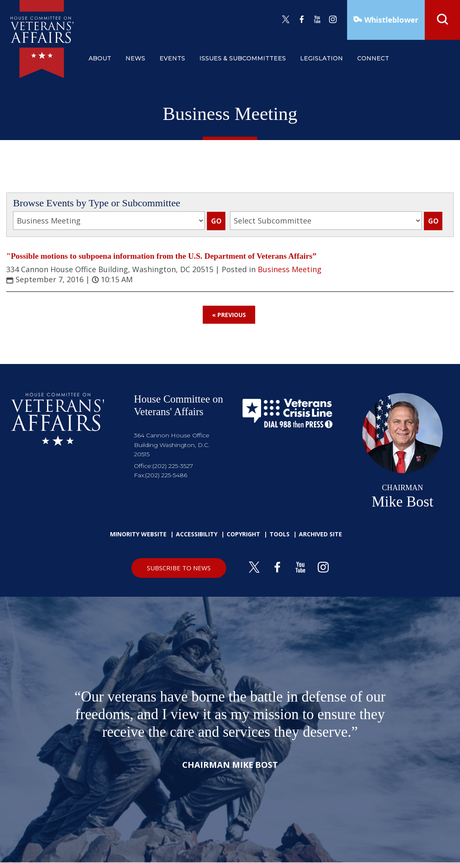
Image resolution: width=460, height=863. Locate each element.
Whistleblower (390, 20)
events (172, 58)
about (100, 58)
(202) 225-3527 (172, 466)
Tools (279, 534)
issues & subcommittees (242, 58)
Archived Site (320, 534)
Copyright (243, 534)
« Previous (229, 315)
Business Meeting (289, 269)
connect (373, 58)
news (135, 58)
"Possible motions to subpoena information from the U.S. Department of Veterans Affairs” (161, 256)
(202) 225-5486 (166, 475)
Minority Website (138, 534)
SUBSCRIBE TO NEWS (179, 568)
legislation (321, 58)
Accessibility (196, 534)
